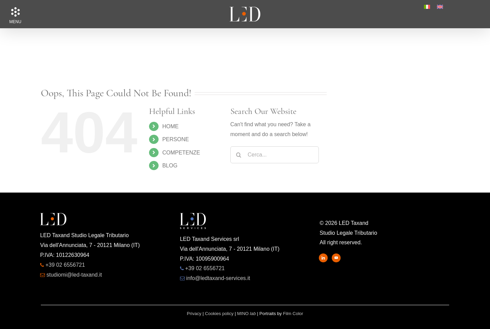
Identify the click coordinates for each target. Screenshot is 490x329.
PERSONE (175, 139)
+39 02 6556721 (65, 265)
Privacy (194, 313)
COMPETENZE (181, 152)
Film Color (293, 313)
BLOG (169, 165)
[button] (15, 12)
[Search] (238, 154)
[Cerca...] (274, 154)
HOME (170, 126)
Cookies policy (219, 313)
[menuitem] (427, 7)
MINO (246, 313)
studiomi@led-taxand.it (74, 275)
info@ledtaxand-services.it (218, 278)
